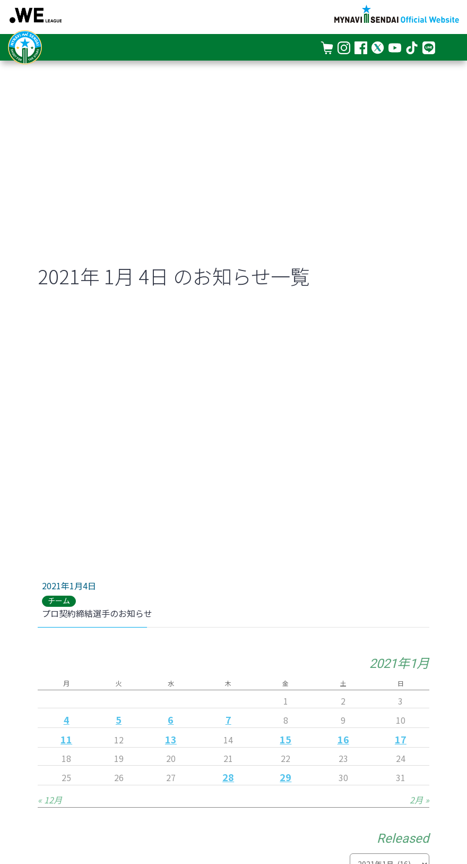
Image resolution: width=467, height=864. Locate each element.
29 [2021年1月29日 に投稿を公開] (285, 777)
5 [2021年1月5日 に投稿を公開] (119, 719)
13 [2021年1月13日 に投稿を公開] (171, 739)
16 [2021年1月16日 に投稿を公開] (343, 739)
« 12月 (50, 799)
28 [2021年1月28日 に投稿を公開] (228, 777)
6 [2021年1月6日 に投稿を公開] (171, 719)
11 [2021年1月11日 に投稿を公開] (66, 739)
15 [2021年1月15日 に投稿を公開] (285, 739)
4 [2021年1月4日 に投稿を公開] (67, 719)
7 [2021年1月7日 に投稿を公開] (228, 719)
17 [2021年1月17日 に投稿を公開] (401, 739)
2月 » (419, 799)
